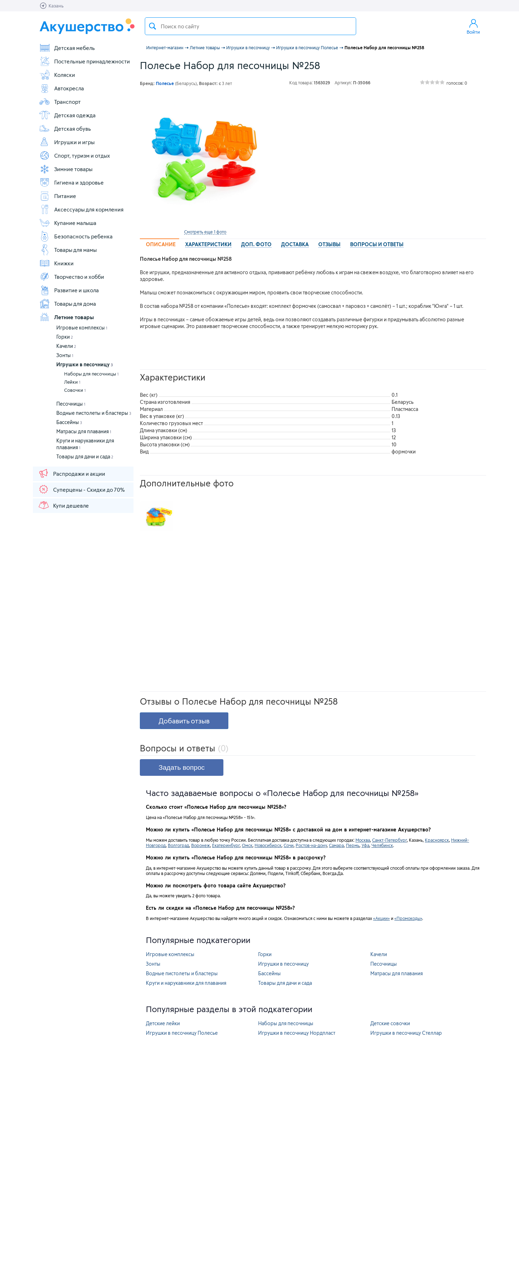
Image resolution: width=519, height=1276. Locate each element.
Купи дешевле (63, 505)
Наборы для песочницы (91, 374)
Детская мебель (67, 47)
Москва (362, 839)
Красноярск (437, 839)
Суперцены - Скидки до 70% (81, 489)
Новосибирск (268, 845)
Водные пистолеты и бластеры (93, 413)
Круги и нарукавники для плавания (186, 983)
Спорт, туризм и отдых (74, 155)
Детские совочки (390, 1023)
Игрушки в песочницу (84, 364)
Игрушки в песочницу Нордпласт (296, 1033)
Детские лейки (163, 1023)
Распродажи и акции (71, 473)
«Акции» (381, 918)
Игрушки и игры (67, 142)
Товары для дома (67, 303)
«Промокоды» (408, 918)
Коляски (57, 74)
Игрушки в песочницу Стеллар (406, 1033)
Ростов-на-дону (311, 845)
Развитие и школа (69, 290)
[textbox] (250, 26)
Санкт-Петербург (389, 839)
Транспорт (60, 101)
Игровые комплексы (81, 327)
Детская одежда (67, 115)
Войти (473, 26)
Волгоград (178, 845)
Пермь (352, 845)
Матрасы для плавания (83, 431)
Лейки (72, 382)
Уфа (365, 845)
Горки (64, 337)
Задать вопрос (182, 767)
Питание (57, 196)
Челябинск (382, 845)
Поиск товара (152, 26)
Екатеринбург (226, 845)
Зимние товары (65, 169)
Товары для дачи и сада (84, 456)
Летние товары (66, 317)
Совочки (75, 390)
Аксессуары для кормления (81, 209)
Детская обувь (65, 128)
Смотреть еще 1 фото (205, 231)
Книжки (56, 263)
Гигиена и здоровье (71, 182)
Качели (66, 346)
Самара (336, 845)
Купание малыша (67, 222)
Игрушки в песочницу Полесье (182, 1033)
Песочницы (70, 404)
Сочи (288, 845)
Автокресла (61, 88)
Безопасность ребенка (76, 236)
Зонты (64, 355)
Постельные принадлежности (84, 61)
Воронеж (200, 845)
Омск (247, 845)
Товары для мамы (68, 249)
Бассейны (69, 422)
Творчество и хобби (71, 276)
